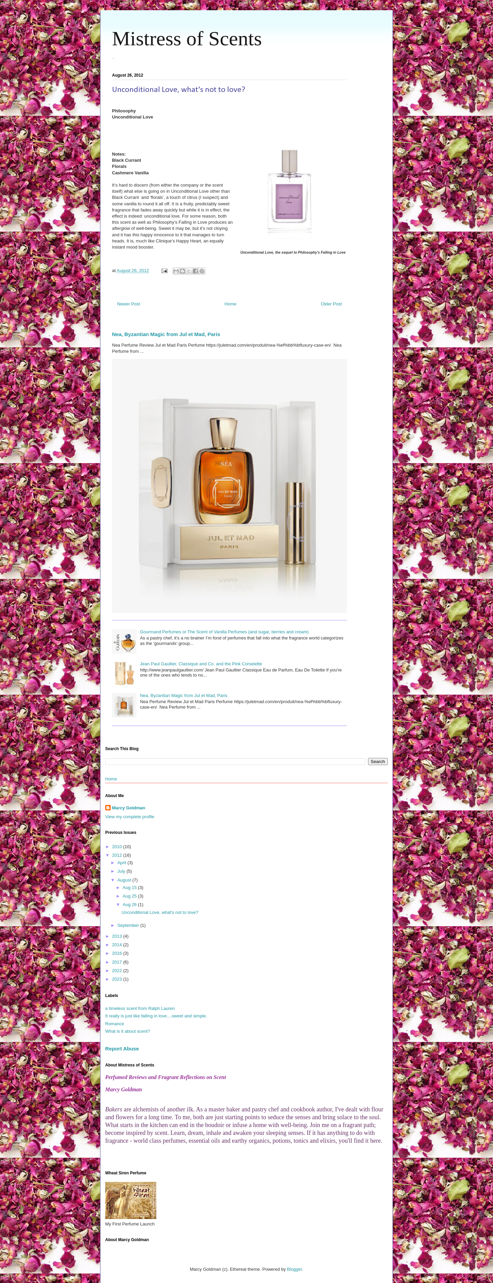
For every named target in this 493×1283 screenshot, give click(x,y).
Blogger (294, 1269)
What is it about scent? (127, 1031)
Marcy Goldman (128, 807)
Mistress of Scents (187, 38)
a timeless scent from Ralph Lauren (140, 1008)
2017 (117, 962)
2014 (117, 944)
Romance (114, 1023)
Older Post (331, 303)
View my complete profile (129, 816)
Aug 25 (130, 896)
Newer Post (128, 303)
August (124, 880)
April (122, 862)
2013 (117, 936)
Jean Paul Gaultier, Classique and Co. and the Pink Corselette (201, 663)
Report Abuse (122, 1048)
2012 (117, 855)
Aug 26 (130, 904)
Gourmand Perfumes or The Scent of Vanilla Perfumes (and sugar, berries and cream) (224, 631)
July (122, 871)
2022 (117, 970)
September (128, 925)
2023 (117, 979)
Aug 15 (130, 887)
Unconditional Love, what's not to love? (160, 912)
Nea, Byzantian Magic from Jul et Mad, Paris (166, 334)
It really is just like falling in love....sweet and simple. (156, 1015)
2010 (117, 846)
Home (231, 303)
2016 (117, 953)
